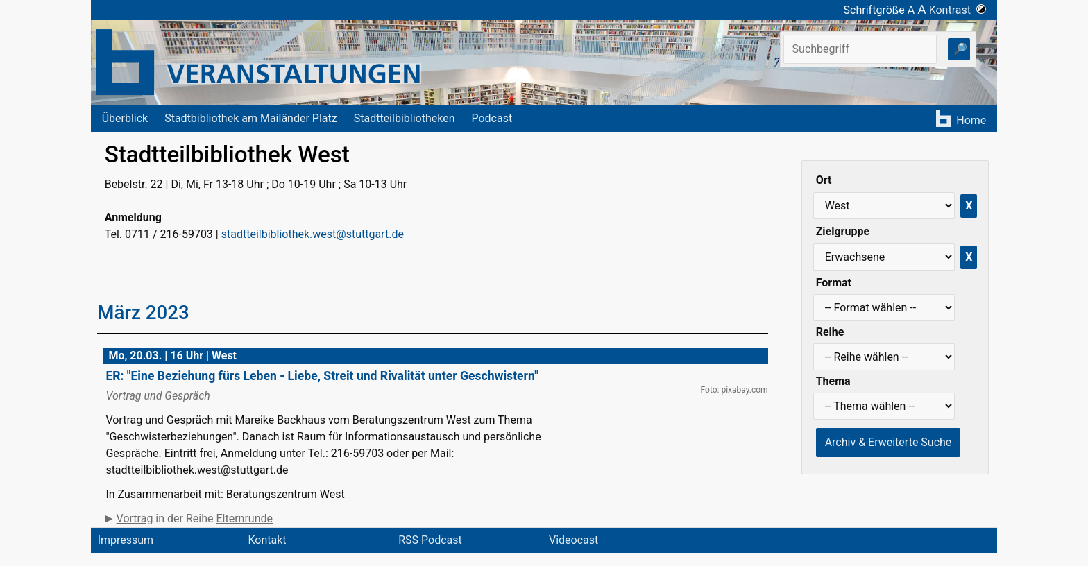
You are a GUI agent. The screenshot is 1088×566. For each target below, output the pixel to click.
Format (833, 282)
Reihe (830, 331)
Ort (824, 180)
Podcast (491, 118)
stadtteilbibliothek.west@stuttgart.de (312, 234)
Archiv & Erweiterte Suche (888, 442)
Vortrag (135, 518)
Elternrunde (244, 518)
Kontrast (958, 10)
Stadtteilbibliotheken (404, 118)
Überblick (125, 118)
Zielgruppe (842, 231)
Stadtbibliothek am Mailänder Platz (250, 118)
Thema (833, 381)
